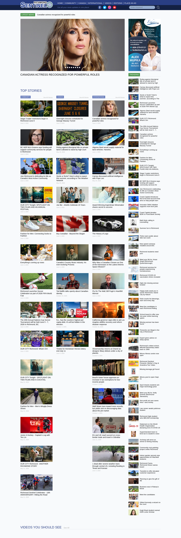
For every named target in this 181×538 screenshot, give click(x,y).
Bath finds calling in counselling (147, 221)
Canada (82, 3)
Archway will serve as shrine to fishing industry (149, 441)
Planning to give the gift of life (149, 480)
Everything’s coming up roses (148, 151)
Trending (134, 75)
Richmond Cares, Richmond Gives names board (149, 465)
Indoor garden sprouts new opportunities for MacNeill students (150, 457)
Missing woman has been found (149, 323)
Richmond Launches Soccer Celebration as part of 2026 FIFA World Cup (150, 104)
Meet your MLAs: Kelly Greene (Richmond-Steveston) (148, 394)
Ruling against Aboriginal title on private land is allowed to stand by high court (149, 82)
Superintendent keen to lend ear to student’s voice (149, 433)
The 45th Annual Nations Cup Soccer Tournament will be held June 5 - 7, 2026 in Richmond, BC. (149, 129)
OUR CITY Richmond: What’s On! (148, 119)
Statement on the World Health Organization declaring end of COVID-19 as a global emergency (150, 427)
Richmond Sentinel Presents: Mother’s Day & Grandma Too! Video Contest (149, 364)
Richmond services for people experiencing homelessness (148, 269)
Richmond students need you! (149, 253)
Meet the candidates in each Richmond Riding (148, 307)
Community (70, 3)
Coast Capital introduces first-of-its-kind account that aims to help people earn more (150, 199)
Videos (108, 3)
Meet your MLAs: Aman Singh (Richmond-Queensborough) (148, 261)
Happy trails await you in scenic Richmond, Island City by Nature (149, 292)
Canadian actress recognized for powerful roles (148, 136)
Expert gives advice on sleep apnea (148, 339)
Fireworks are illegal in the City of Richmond (149, 331)
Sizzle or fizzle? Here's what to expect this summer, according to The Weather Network (149, 97)
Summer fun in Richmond (149, 228)
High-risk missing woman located (149, 284)
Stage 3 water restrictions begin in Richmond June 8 (149, 174)
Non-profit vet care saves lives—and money (149, 401)
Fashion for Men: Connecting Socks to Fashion (147, 159)
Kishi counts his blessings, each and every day (150, 300)
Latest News (27, 15)
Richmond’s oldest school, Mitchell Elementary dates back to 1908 (149, 347)
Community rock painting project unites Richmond (149, 448)
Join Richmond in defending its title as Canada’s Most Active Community (150, 191)
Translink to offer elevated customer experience (149, 472)
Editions (118, 3)
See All (66, 528)
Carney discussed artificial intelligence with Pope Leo (149, 88)
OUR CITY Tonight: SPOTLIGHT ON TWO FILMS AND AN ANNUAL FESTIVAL (149, 168)
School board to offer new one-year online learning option (149, 316)
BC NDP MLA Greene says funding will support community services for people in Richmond (150, 184)
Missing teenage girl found (150, 369)
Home (60, 3)
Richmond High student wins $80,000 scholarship (149, 417)
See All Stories (48, 97)
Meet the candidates (147, 495)
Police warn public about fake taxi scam (149, 237)
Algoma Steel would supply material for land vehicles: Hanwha (150, 112)
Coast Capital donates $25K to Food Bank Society (150, 213)
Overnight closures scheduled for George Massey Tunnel (148, 144)
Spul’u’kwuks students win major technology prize (149, 386)
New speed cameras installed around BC (147, 245)
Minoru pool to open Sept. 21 (149, 378)
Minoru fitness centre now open (149, 354)
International (95, 3)
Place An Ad (130, 3)
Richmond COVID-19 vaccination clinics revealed (150, 276)
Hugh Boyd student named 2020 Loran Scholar (150, 511)
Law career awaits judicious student (150, 409)
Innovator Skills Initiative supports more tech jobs (149, 206)
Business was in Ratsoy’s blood (149, 488)
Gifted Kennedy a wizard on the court (150, 503)
